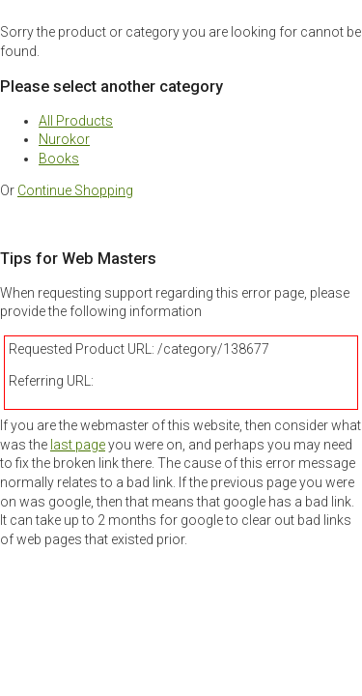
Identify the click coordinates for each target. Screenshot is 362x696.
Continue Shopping (75, 190)
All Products (76, 121)
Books (59, 158)
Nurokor (64, 139)
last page (77, 444)
